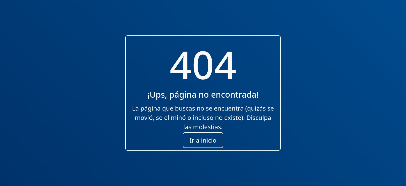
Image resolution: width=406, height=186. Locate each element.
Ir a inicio (203, 140)
